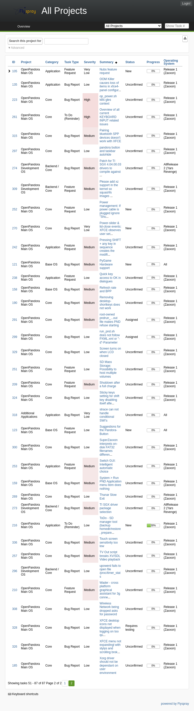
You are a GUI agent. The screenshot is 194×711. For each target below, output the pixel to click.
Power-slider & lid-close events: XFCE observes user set (110, 228)
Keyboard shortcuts (23, 694)
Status (130, 62)
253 (14, 466)
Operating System (171, 62)
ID (13, 62)
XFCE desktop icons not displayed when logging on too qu (110, 628)
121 (14, 264)
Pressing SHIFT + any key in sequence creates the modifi (110, 247)
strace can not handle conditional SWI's (109, 415)
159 (14, 483)
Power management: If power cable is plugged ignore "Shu (110, 210)
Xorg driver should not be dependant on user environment (109, 665)
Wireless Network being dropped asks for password (109, 609)
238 (14, 278)
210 (14, 590)
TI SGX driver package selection (109, 508)
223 (14, 100)
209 (14, 384)
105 (14, 71)
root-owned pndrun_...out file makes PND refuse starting (110, 320)
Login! (186, 3)
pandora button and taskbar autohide (110, 151)
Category (51, 62)
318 (14, 415)
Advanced (17, 48)
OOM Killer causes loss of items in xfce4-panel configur (109, 84)
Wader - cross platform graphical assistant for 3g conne (110, 590)
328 (14, 627)
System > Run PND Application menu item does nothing (111, 483)
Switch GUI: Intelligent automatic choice (107, 466)
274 (14, 168)
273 (14, 508)
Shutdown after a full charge (110, 384)
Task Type (71, 62)
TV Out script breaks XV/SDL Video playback (110, 555)
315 (14, 136)
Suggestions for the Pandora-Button (110, 430)
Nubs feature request (108, 71)
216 (14, 525)
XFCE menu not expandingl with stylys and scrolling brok (110, 647)
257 (14, 556)
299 (14, 337)
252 (14, 209)
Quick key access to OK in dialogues (110, 277)
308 (14, 609)
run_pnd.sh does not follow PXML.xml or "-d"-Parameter (110, 337)
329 (14, 352)
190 (14, 303)
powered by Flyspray (175, 703)
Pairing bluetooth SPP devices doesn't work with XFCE (110, 136)
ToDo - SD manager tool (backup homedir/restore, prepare (110, 525)
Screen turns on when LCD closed (110, 352)
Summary (108, 62)
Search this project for (25, 41)
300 (14, 447)
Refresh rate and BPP (108, 289)
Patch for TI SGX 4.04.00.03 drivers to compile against (110, 166)
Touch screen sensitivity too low (109, 542)
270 (14, 228)
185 (14, 665)
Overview (23, 26)
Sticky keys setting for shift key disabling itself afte (109, 398)
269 (14, 496)
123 (14, 430)
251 (14, 369)
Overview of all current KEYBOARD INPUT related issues (109, 117)
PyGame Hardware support (106, 264)
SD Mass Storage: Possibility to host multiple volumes (108, 369)
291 (14, 320)
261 (14, 117)
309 (14, 189)
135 (14, 84)
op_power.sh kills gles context (108, 99)
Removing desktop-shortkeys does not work (110, 303)
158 (14, 289)
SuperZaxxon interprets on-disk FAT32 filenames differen (108, 447)
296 (14, 571)
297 (14, 151)
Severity (90, 62)
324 (14, 398)
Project (26, 62)
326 (14, 646)
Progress (153, 62)
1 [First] (65, 683)
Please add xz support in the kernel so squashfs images (109, 189)
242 (14, 247)
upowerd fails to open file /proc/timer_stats (110, 571)
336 (14, 542)
